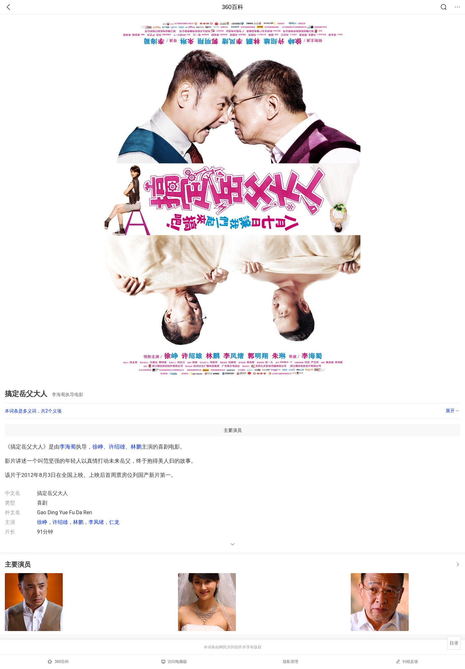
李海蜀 (68, 446)
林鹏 (136, 446)
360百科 (232, 7)
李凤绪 (96, 522)
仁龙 (114, 522)
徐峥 (97, 446)
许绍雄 (117, 446)
